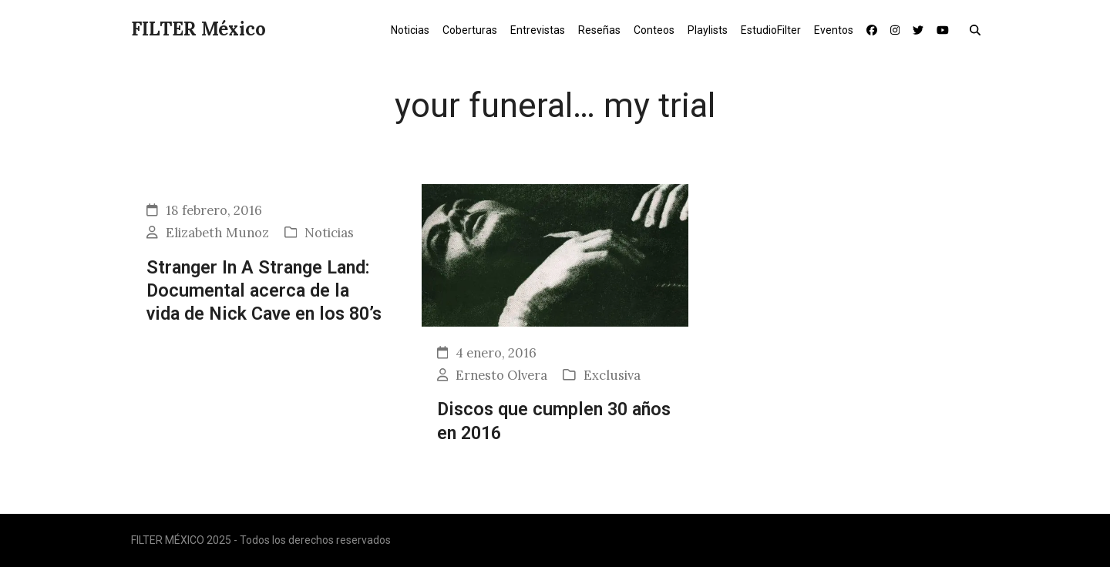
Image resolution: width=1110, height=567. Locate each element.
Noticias (329, 232)
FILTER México (198, 29)
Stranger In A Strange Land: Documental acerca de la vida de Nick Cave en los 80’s (264, 291)
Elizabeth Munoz (217, 232)
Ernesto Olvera (501, 375)
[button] (979, 29)
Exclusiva (612, 375)
